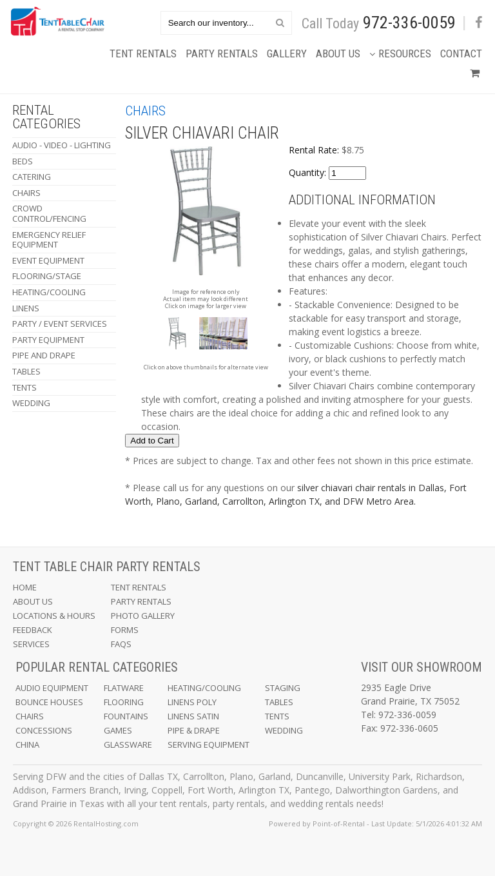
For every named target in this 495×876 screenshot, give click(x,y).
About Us (338, 53)
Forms (125, 630)
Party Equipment (48, 340)
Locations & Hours (54, 615)
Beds (22, 161)
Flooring (124, 702)
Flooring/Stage (46, 276)
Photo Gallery (143, 615)
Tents (24, 387)
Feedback (32, 630)
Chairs (26, 193)
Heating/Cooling (49, 292)
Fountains (126, 716)
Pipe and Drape (43, 355)
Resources (400, 53)
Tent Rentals (143, 53)
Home (25, 587)
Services (31, 644)
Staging (282, 688)
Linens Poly (192, 702)
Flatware (124, 688)
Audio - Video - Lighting (61, 145)
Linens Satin (193, 716)
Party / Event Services (59, 323)
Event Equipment (48, 260)
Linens (25, 308)
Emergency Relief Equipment (49, 240)
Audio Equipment (51, 688)
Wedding (31, 403)
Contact (461, 53)
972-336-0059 (409, 22)
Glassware (128, 744)
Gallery (287, 53)
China (27, 744)
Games (118, 730)
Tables (26, 371)
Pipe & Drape (194, 730)
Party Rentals (222, 53)
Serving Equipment (208, 744)
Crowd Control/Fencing (49, 213)
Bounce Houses (49, 702)
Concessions (43, 730)
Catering (31, 176)
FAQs (121, 644)
